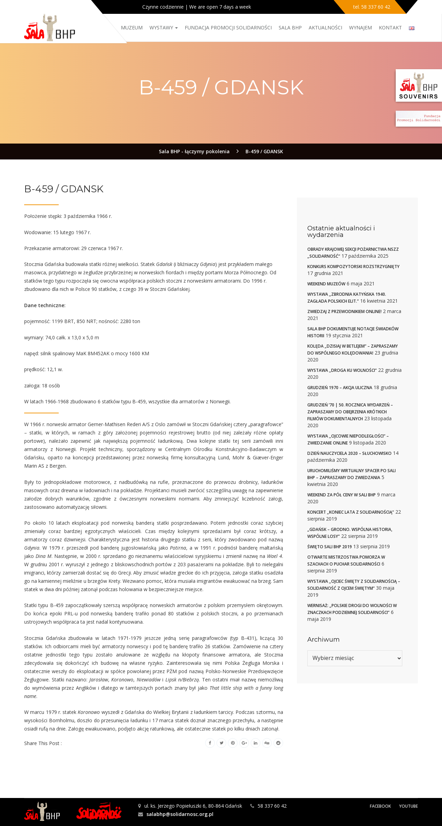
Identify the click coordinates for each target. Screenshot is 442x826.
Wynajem (360, 27)
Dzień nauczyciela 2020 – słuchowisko (349, 453)
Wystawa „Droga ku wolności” (342, 370)
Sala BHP (290, 27)
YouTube (408, 806)
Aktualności (325, 27)
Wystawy (164, 27)
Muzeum (132, 27)
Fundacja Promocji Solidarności (228, 27)
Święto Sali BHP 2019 (329, 547)
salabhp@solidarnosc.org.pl (179, 814)
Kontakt (390, 27)
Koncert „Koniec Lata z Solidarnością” (350, 512)
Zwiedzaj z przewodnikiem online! (344, 311)
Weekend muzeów (326, 284)
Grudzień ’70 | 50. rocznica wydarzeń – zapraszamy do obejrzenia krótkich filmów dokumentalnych (350, 412)
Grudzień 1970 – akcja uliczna (339, 388)
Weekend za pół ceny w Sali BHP (341, 495)
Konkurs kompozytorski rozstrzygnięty (353, 266)
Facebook (380, 806)
